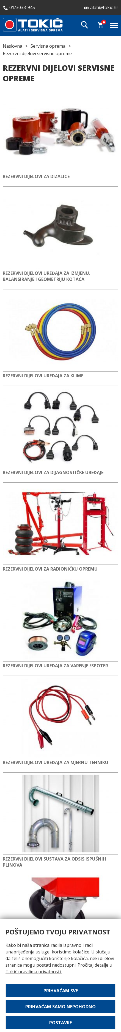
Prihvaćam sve (60, 991)
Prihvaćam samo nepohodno (60, 1007)
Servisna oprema (48, 46)
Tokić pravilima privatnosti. (34, 972)
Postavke (60, 1023)
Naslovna (12, 46)
